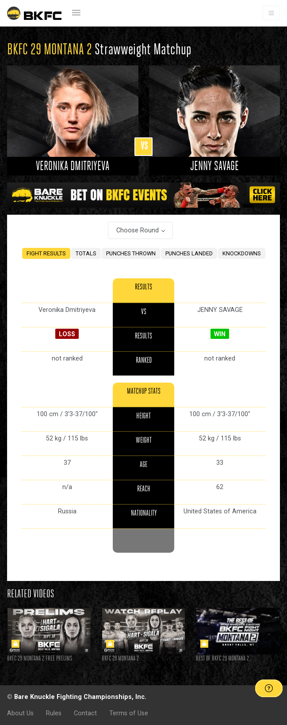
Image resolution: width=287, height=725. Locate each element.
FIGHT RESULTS (46, 253)
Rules (53, 713)
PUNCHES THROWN (131, 253)
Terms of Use (128, 713)
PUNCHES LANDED (189, 253)
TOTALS (86, 253)
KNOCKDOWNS (241, 253)
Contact (85, 713)
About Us (20, 713)
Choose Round (137, 230)
